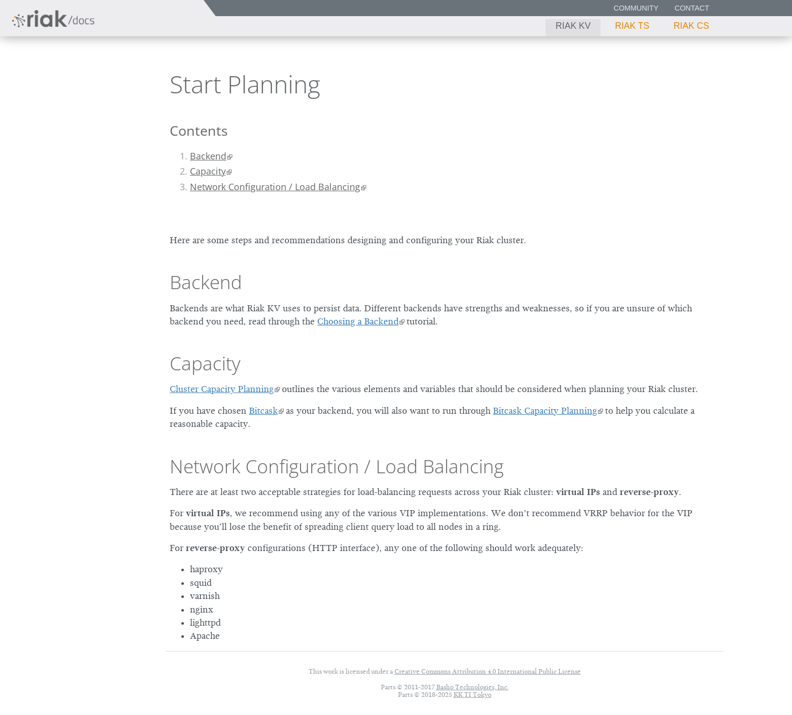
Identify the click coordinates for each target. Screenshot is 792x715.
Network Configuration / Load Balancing (275, 187)
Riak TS (632, 26)
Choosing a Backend (358, 321)
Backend (208, 156)
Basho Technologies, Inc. (472, 687)
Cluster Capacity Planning (222, 389)
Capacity (208, 171)
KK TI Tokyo (472, 694)
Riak (43, 82)
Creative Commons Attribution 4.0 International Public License (487, 671)
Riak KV (573, 26)
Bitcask (263, 411)
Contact (692, 8)
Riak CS (691, 26)
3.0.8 (103, 83)
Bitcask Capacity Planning (545, 411)
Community (636, 8)
